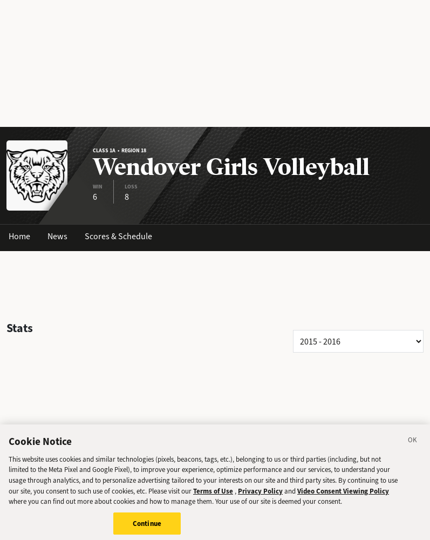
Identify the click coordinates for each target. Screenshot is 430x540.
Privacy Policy (260, 494)
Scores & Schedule (118, 236)
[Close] (413, 445)
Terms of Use (213, 494)
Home (19, 236)
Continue (147, 526)
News (57, 236)
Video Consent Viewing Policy (343, 494)
